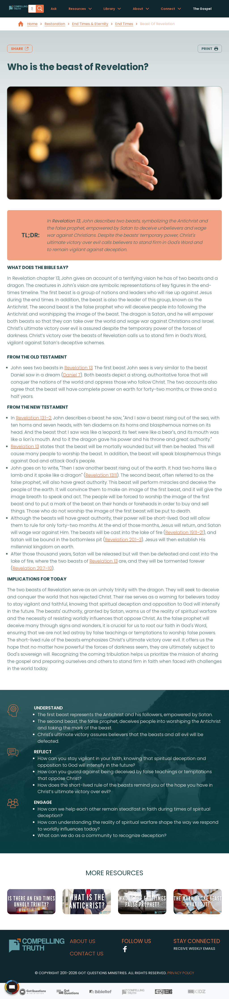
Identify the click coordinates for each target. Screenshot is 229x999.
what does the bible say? (37, 267)
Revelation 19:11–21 (184, 532)
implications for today (36, 579)
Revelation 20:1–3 (123, 539)
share (20, 48)
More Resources (114, 873)
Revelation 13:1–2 (33, 418)
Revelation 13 (66, 221)
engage (43, 802)
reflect (43, 752)
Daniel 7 (72, 375)
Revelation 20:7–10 (32, 568)
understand (48, 708)
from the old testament (37, 357)
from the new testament (37, 407)
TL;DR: (30, 235)
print (209, 48)
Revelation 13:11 (101, 475)
